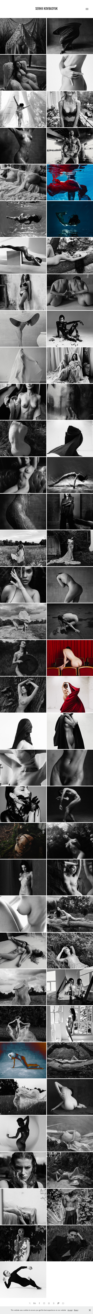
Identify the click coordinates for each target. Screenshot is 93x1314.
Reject (76, 1310)
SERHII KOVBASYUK (46, 9)
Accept (70, 1310)
